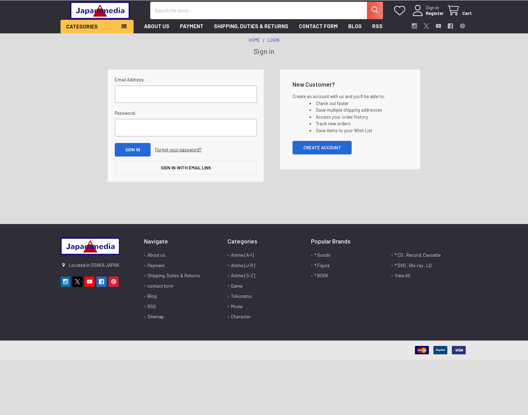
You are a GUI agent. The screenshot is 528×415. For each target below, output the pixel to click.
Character (241, 319)
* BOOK (321, 278)
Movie (236, 309)
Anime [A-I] (242, 258)
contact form (318, 29)
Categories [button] (82, 29)
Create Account (322, 150)
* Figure (322, 268)
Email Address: (130, 82)
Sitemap (155, 319)
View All (402, 278)
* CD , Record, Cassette (418, 258)
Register (430, 15)
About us (156, 29)
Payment (191, 29)
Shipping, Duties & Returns (251, 29)
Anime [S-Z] (243, 278)
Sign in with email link (186, 171)
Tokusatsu (241, 299)
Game (236, 289)
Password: (125, 116)
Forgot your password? (178, 152)
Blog (355, 29)
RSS (377, 29)
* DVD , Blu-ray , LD (413, 268)
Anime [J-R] (243, 268)
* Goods (322, 258)
